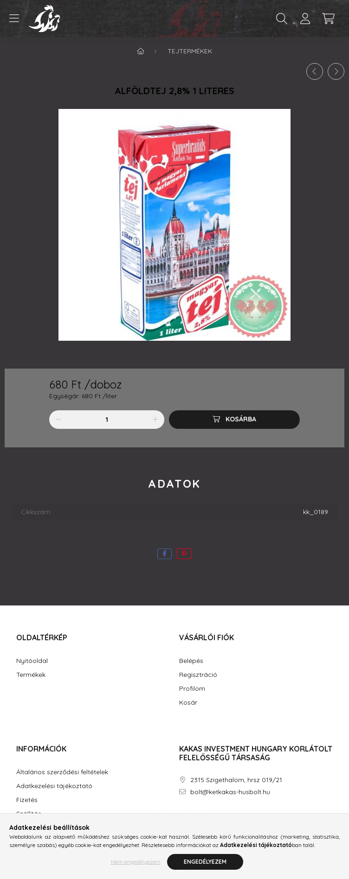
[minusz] (58, 420)
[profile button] (305, 18)
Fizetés (27, 800)
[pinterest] (184, 553)
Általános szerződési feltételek (62, 772)
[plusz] (155, 420)
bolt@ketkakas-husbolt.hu (230, 792)
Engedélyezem (205, 862)
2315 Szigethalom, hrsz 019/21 (236, 780)
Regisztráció (198, 675)
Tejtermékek (190, 51)
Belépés (191, 661)
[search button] (281, 18)
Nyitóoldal (32, 661)
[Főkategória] (140, 51)
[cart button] (328, 18)
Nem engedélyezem (136, 862)
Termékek (30, 675)
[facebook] (164, 553)
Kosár (188, 703)
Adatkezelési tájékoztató (54, 786)
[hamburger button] (14, 18)
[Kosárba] (234, 419)
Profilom (192, 689)
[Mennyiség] (107, 419)
